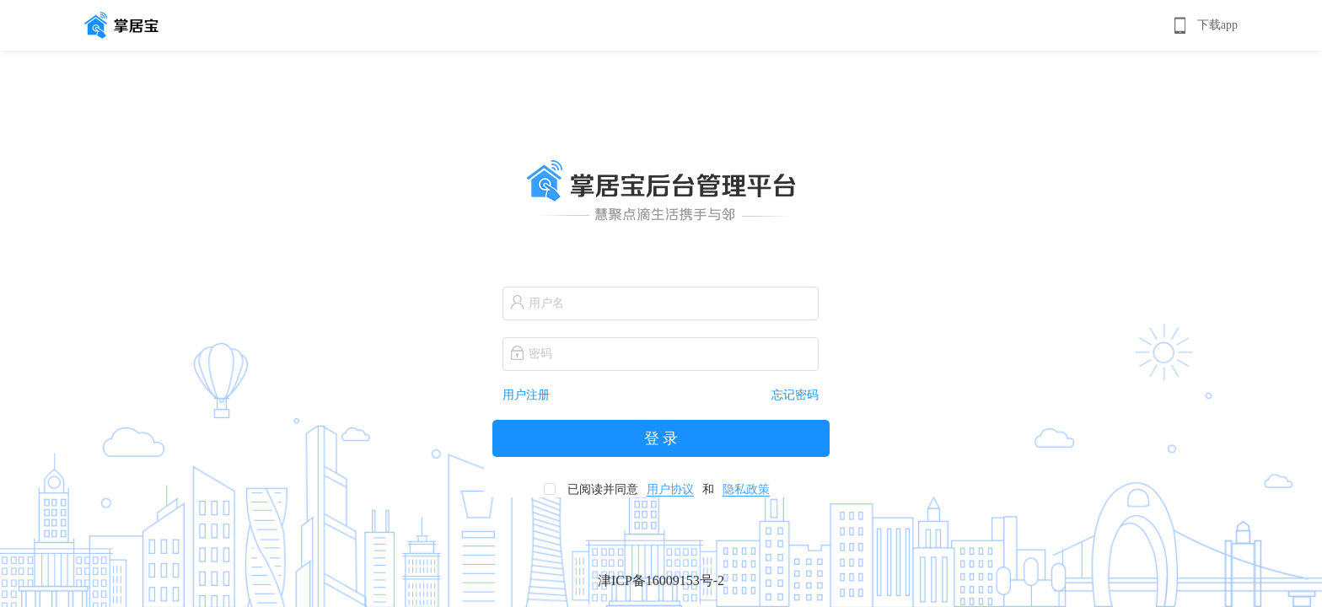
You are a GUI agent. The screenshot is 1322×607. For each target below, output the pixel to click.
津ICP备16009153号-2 (661, 580)
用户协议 (670, 489)
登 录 (661, 438)
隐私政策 (746, 489)
